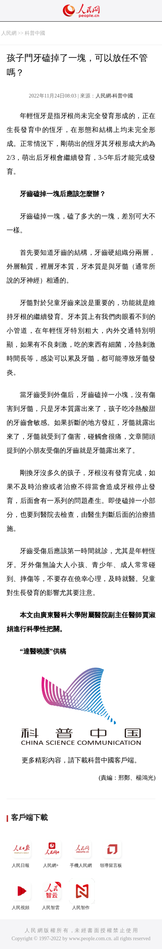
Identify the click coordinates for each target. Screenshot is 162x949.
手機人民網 (82, 852)
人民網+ (52, 852)
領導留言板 (112, 852)
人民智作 (82, 894)
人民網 (9, 33)
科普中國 (35, 33)
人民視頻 (22, 894)
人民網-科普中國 (114, 96)
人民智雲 (52, 894)
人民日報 (22, 852)
